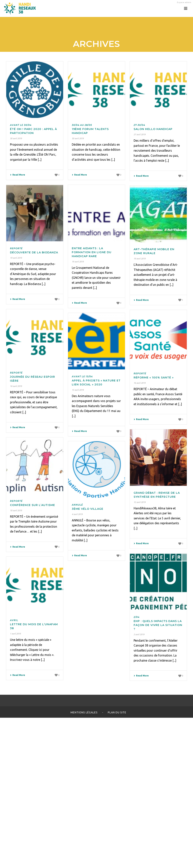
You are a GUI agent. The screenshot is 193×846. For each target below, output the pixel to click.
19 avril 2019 (16, 258)
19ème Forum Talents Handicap (90, 129)
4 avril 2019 (77, 514)
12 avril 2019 (140, 502)
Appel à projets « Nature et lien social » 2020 (96, 380)
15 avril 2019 (78, 390)
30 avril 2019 (16, 138)
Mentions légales (84, 712)
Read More (17, 174)
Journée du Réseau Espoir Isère (32, 376)
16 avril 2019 (16, 386)
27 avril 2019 (140, 134)
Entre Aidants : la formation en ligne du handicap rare (91, 252)
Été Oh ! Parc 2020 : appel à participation (33, 129)
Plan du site (117, 712)
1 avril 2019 (15, 634)
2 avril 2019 (139, 634)
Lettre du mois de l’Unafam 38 (34, 624)
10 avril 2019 (16, 510)
